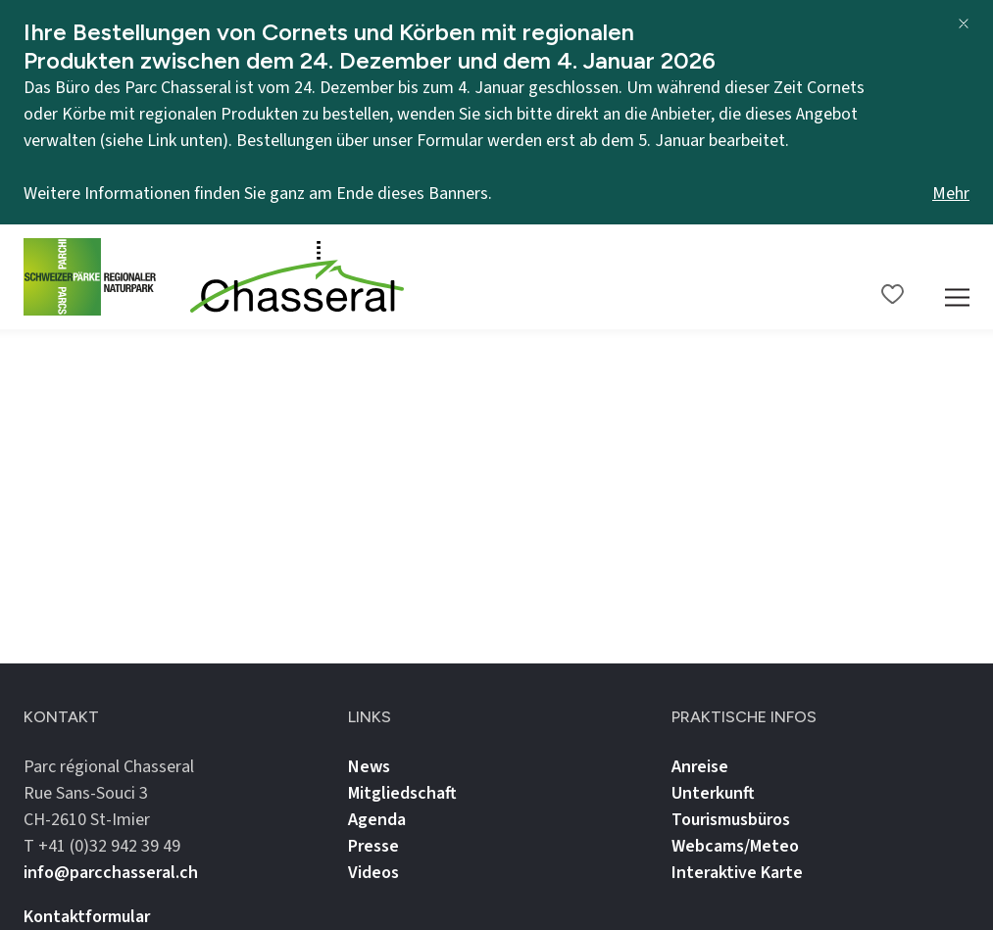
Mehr (950, 193)
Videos (373, 872)
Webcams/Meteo (735, 846)
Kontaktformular (87, 917)
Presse (373, 846)
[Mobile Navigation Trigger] (957, 277)
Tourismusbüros (730, 820)
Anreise (699, 767)
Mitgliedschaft (402, 793)
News (369, 767)
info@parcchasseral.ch (111, 872)
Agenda (377, 820)
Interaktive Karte (737, 872)
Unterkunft (713, 793)
